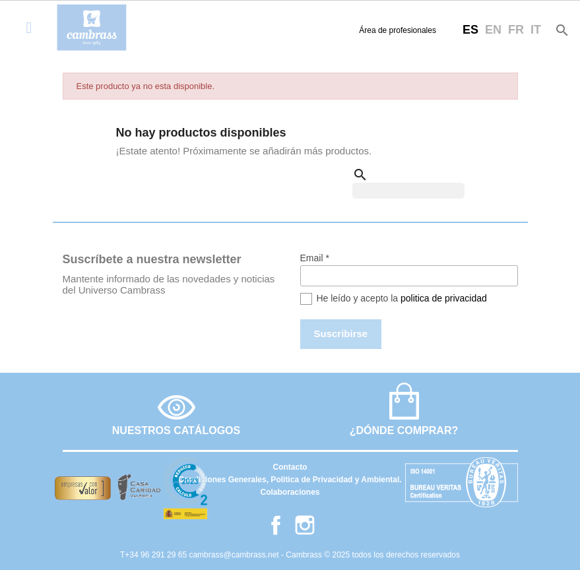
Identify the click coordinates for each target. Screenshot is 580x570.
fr (516, 29)
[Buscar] (408, 191)
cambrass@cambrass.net (235, 554)
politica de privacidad (444, 298)
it (536, 29)
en (493, 29)
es (470, 29)
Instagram (305, 525)
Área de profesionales (397, 30)
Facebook (276, 525)
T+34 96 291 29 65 (154, 554)
